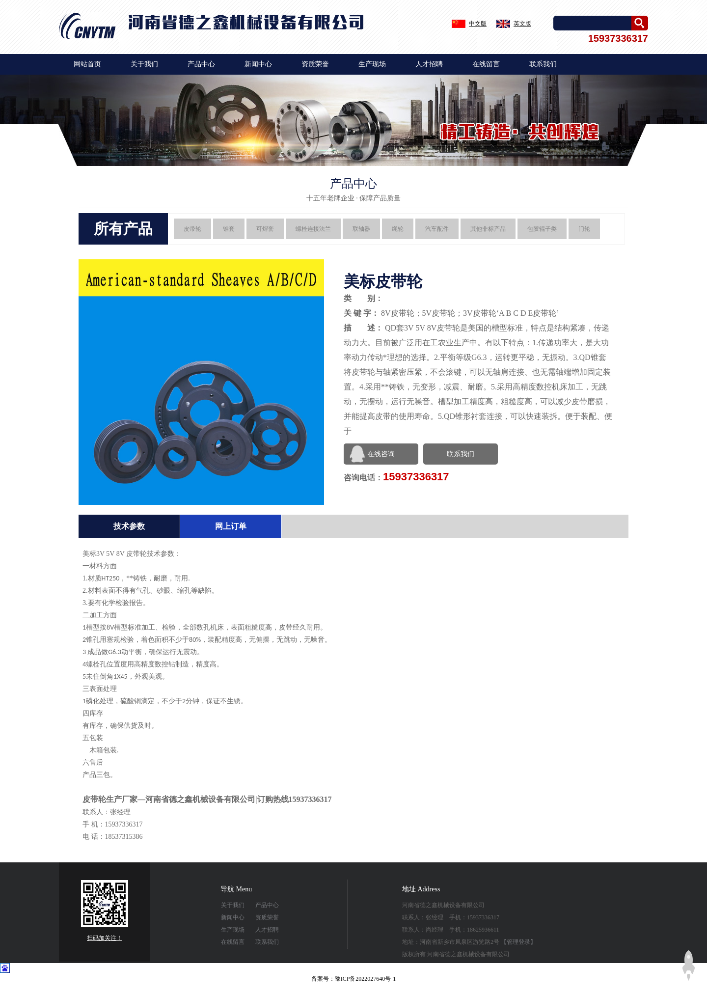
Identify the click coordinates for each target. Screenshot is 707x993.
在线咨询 (381, 454)
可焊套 (265, 228)
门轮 (584, 228)
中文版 (478, 23)
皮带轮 (192, 228)
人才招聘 (429, 64)
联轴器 (361, 228)
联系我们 (543, 64)
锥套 (229, 228)
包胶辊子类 (542, 228)
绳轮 (398, 228)
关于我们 (144, 64)
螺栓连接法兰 (313, 228)
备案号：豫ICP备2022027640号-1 (353, 978)
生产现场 (372, 64)
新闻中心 (258, 64)
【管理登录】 (518, 941)
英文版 (522, 23)
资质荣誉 (315, 64)
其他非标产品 (488, 228)
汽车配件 (437, 228)
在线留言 (486, 64)
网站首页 (87, 64)
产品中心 (201, 64)
